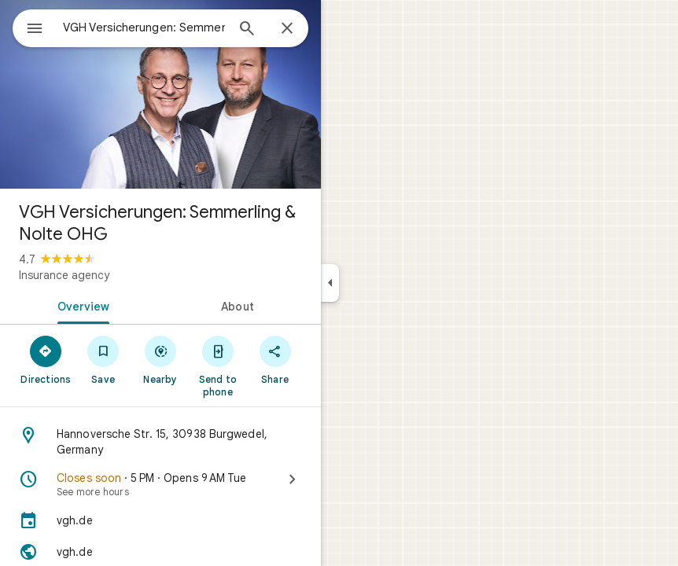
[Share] (275, 359)
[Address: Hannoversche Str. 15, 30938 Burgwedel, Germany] (160, 442)
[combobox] (144, 27)
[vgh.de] (160, 520)
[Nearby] (161, 359)
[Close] (287, 29)
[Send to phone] (217, 366)
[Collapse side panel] (330, 283)
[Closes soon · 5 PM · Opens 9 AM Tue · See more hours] (160, 484)
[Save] (103, 359)
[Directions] (46, 359)
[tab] (80, 305)
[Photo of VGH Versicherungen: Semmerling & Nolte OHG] (160, 94)
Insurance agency (64, 275)
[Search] (247, 29)
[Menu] (35, 29)
